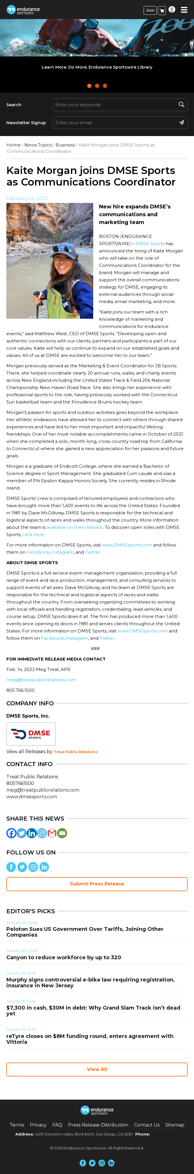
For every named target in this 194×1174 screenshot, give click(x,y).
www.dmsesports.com (31, 796)
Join (150, 10)
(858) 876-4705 (165, 1134)
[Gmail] (52, 833)
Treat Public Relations (76, 752)
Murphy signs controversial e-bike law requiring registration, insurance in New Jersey (90, 983)
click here (33, 534)
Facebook (38, 552)
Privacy (38, 1125)
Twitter (92, 552)
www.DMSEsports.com (127, 545)
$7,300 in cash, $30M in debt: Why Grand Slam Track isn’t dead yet (93, 1011)
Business (65, 145)
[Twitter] (22, 833)
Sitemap (174, 1125)
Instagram (62, 552)
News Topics (38, 145)
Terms (17, 1125)
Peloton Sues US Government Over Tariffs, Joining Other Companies (85, 932)
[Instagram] (42, 833)
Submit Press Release (97, 884)
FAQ (57, 1125)
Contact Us (147, 1125)
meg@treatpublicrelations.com (41, 680)
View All (97, 1069)
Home (13, 145)
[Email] (62, 833)
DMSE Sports (150, 243)
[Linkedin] (32, 833)
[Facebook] (11, 833)
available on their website (75, 527)
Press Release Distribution (98, 1125)
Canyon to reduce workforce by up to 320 (63, 957)
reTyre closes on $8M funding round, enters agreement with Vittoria (89, 1039)
